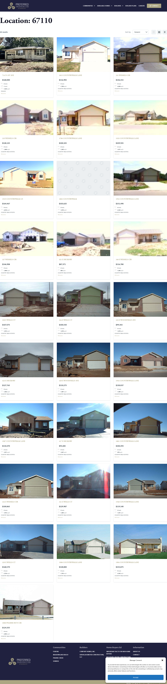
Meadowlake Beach (60, 655)
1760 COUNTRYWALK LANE (70, 138)
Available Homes (104, 6)
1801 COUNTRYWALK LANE (127, 441)
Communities (89, 6)
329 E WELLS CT (8, 562)
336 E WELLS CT (8, 320)
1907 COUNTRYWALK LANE (13, 441)
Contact (136, 655)
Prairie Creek (58, 658)
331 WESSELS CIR (123, 75)
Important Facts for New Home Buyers (118, 653)
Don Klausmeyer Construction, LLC (92, 656)
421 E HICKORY (65, 259)
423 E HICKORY (8, 381)
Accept (135, 677)
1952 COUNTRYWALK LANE (127, 199)
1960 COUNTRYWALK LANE (70, 562)
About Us (136, 651)
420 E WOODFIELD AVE (69, 381)
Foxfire (56, 651)
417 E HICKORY (65, 441)
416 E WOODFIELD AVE (126, 320)
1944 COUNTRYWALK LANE (127, 381)
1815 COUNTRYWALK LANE (70, 75)
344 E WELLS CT (65, 320)
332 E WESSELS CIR (10, 502)
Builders (118, 6)
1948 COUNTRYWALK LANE (127, 502)
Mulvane (3, 93)
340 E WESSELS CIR (124, 259)
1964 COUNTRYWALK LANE (127, 562)
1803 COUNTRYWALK (68, 199)
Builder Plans (130, 6)
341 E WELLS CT (65, 502)
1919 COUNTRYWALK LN (12, 199)
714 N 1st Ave (8, 75)
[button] (162, 660)
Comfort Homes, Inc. (87, 651)
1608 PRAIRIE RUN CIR (12, 623)
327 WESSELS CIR (9, 259)
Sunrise (56, 661)
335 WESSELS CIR (9, 138)
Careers (142, 6)
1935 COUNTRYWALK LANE (127, 138)
